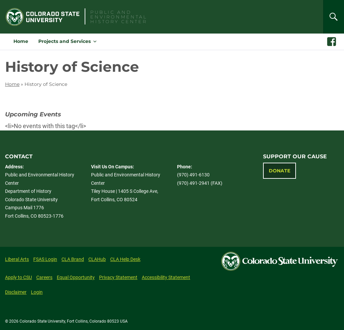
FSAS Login (45, 259)
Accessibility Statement (166, 277)
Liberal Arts (17, 259)
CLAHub (97, 259)
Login (37, 292)
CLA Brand (72, 259)
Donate (279, 171)
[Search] (333, 17)
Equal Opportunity (76, 277)
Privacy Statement (118, 277)
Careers (44, 277)
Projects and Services (64, 41)
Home (20, 41)
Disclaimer (16, 292)
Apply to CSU (18, 277)
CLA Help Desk (125, 259)
